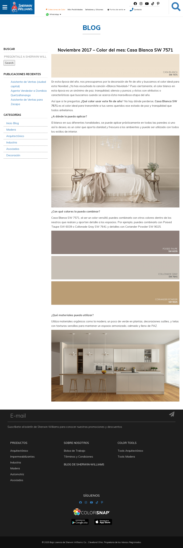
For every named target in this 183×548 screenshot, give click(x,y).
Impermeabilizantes (22, 456)
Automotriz (17, 474)
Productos (18, 443)
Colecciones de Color (55, 9)
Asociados (12, 149)
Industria (11, 142)
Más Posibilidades (75, 9)
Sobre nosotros (76, 443)
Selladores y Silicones (94, 9)
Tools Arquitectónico (130, 450)
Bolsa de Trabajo (74, 450)
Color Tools (127, 443)
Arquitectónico (15, 136)
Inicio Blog (12, 123)
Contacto (136, 9)
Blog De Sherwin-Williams (84, 464)
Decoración (13, 155)
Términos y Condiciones (78, 456)
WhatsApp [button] (53, 14)
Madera (11, 129)
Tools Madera (126, 456)
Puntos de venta (116, 9)
